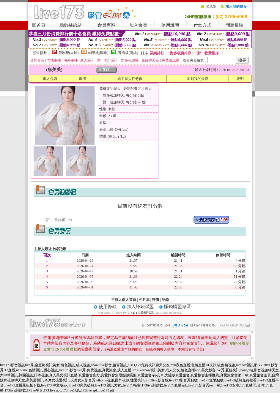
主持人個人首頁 (123, 300)
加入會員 (138, 25)
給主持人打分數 (129, 79)
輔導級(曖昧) (98, 53)
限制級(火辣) (69, 53)
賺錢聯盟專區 (177, 306)
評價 (155, 300)
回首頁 (38, 25)
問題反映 (234, 25)
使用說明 (170, 25)
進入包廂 (50, 79)
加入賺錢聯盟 (140, 306)
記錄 (165, 300)
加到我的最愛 (197, 79)
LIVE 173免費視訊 (141, 312)
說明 (240, 79)
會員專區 (106, 25)
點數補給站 (70, 25)
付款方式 (202, 25)
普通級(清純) (128, 53)
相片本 (144, 300)
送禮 (82, 79)
